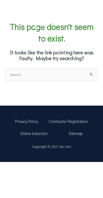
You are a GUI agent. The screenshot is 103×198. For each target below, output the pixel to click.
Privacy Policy (26, 121)
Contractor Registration (68, 121)
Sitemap (76, 133)
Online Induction (34, 133)
